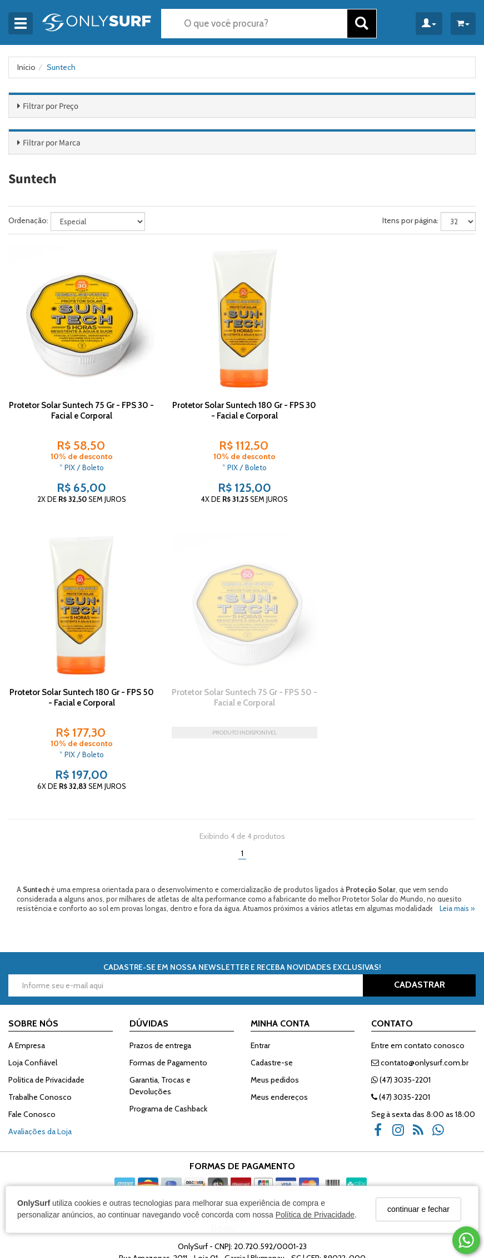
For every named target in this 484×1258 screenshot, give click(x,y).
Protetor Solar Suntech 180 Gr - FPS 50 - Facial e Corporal (402, 408)
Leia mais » (457, 846)
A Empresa (26, 983)
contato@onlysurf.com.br (419, 1000)
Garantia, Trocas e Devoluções (160, 1023)
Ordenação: (28, 220)
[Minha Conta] (429, 23)
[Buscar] (362, 23)
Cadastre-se (272, 1000)
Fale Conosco (32, 1052)
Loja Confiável (32, 1000)
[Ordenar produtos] (98, 221)
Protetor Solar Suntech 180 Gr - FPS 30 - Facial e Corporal (241, 408)
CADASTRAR (419, 922)
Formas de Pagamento (168, 1000)
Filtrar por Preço (50, 105)
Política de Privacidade (315, 1214)
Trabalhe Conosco (40, 1035)
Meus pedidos (275, 1018)
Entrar (260, 983)
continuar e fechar (418, 1209)
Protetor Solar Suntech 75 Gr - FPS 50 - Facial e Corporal (81, 693)
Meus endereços (279, 1035)
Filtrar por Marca (52, 142)
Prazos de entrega (160, 983)
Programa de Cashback (168, 1046)
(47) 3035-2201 (401, 1018)
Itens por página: (410, 220)
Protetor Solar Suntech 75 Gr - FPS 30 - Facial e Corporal (80, 408)
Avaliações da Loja (40, 1069)
